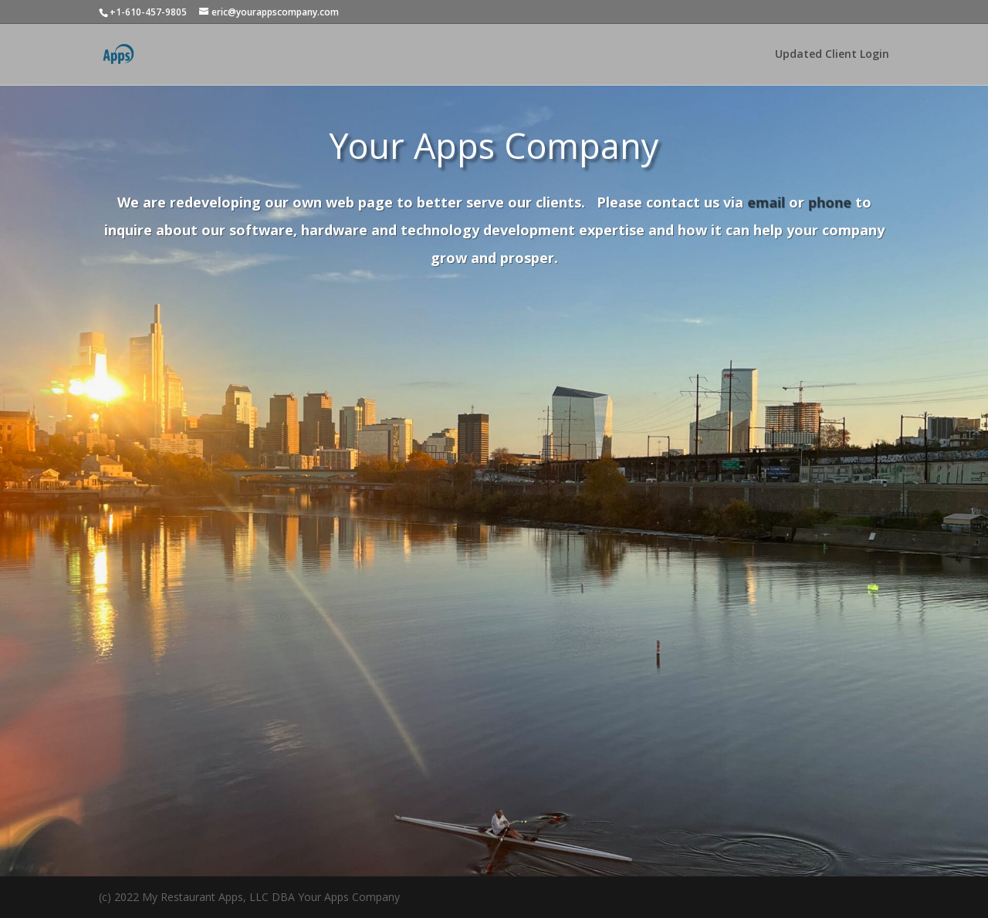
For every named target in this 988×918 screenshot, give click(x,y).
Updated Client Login (832, 55)
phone (829, 202)
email (766, 202)
